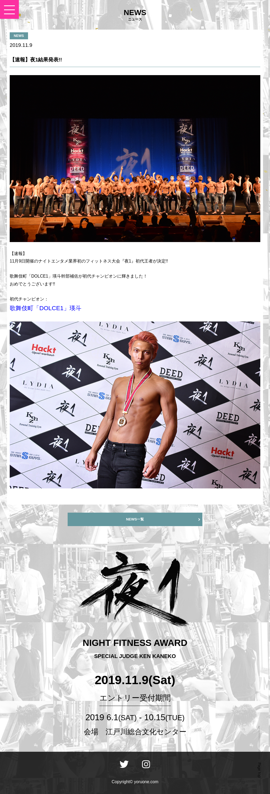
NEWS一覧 (135, 519)
